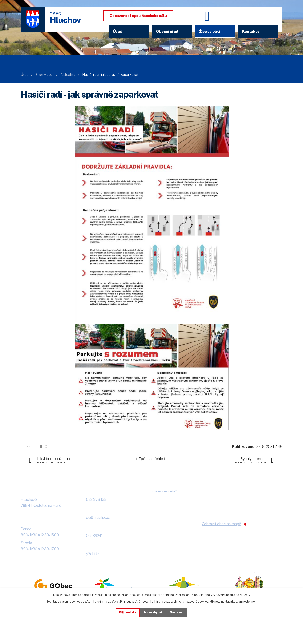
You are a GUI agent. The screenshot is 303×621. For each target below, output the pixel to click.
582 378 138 (96, 499)
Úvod (117, 31)
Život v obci (209, 31)
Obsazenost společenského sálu (138, 15)
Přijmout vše (127, 612)
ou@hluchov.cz (98, 517)
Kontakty (250, 31)
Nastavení (177, 612)
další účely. (243, 595)
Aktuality (67, 75)
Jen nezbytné (153, 612)
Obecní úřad (167, 31)
